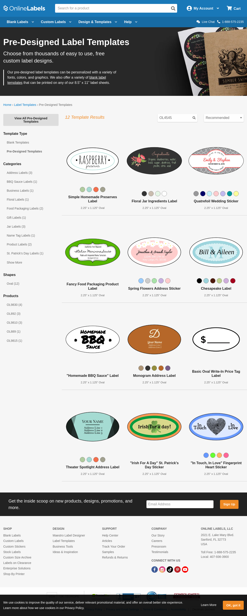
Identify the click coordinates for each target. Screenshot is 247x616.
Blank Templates (18, 142)
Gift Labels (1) (16, 217)
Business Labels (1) (20, 190)
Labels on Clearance (17, 563)
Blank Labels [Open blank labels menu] (20, 22)
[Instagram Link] (162, 569)
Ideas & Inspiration (65, 552)
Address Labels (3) (19, 172)
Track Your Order (113, 546)
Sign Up (229, 504)
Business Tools (63, 546)
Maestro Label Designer (69, 535)
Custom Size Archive (17, 557)
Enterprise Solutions (16, 568)
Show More (14, 262)
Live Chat (206, 21)
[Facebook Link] (155, 569)
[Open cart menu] (233, 8)
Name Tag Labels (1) (21, 235)
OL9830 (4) (14, 304)
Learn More (209, 605)
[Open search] (173, 8)
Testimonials (159, 552)
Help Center (110, 535)
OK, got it (233, 605)
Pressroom (158, 546)
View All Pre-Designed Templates (30, 120)
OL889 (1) (13, 331)
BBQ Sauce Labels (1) (22, 181)
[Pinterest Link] (177, 569)
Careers (156, 541)
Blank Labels (12, 535)
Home (7, 105)
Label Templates (25, 105)
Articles (107, 541)
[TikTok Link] (170, 569)
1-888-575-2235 (230, 22)
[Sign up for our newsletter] (179, 504)
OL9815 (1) (14, 340)
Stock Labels (12, 552)
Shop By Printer (14, 574)
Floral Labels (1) (18, 199)
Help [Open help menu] (130, 22)
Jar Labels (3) (16, 226)
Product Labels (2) (19, 244)
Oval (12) (13, 283)
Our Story (158, 535)
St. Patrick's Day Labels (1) (25, 253)
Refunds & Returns (115, 557)
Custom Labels (13, 541)
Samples (108, 552)
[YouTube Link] (185, 569)
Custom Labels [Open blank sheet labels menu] (56, 22)
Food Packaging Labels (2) (25, 208)
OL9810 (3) (14, 322)
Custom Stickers (14, 546)
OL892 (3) (13, 313)
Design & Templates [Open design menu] (97, 22)
